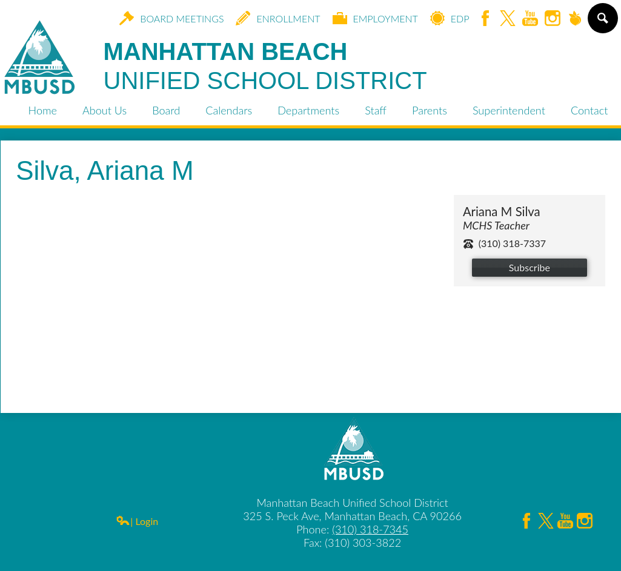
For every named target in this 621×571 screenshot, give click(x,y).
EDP (450, 18)
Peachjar (575, 19)
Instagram (552, 19)
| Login (137, 521)
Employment (375, 18)
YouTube (530, 19)
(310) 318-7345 (370, 529)
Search (602, 23)
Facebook (485, 19)
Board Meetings (171, 18)
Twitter (507, 19)
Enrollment (278, 18)
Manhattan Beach (265, 66)
